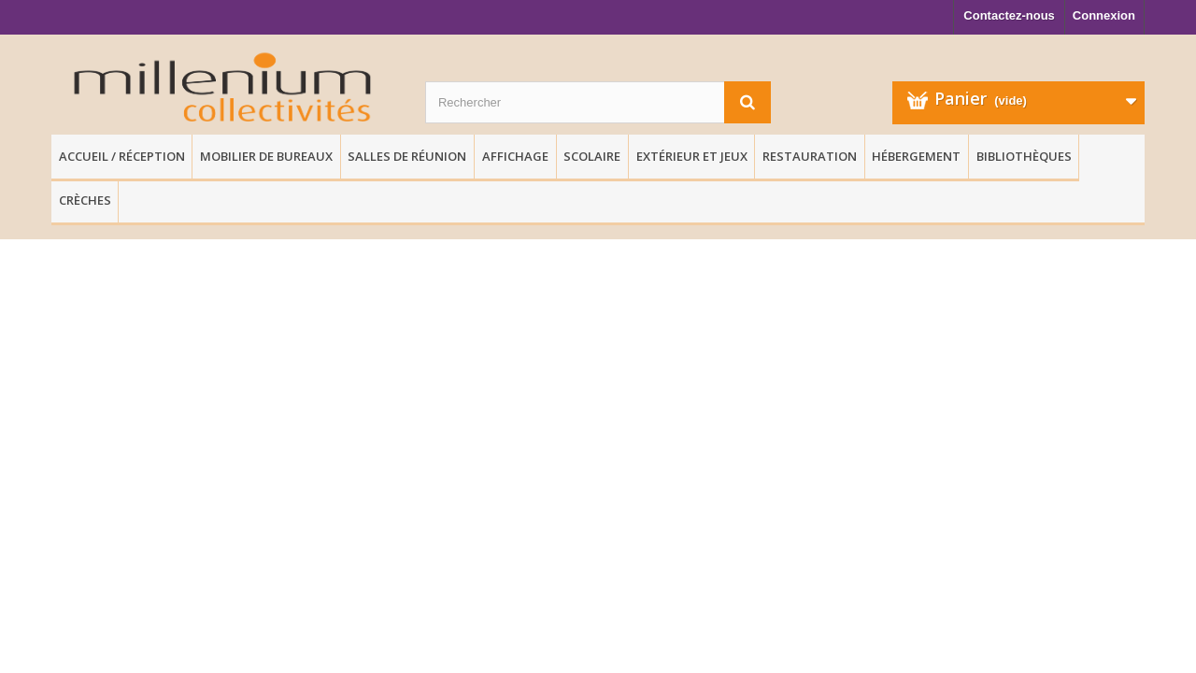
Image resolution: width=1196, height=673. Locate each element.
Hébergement (916, 156)
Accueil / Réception (122, 156)
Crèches (85, 200)
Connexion (1104, 15)
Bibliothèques (1024, 156)
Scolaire (591, 156)
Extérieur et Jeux (692, 156)
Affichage (515, 156)
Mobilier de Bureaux (266, 156)
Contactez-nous (1009, 15)
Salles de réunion (407, 156)
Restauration (809, 156)
